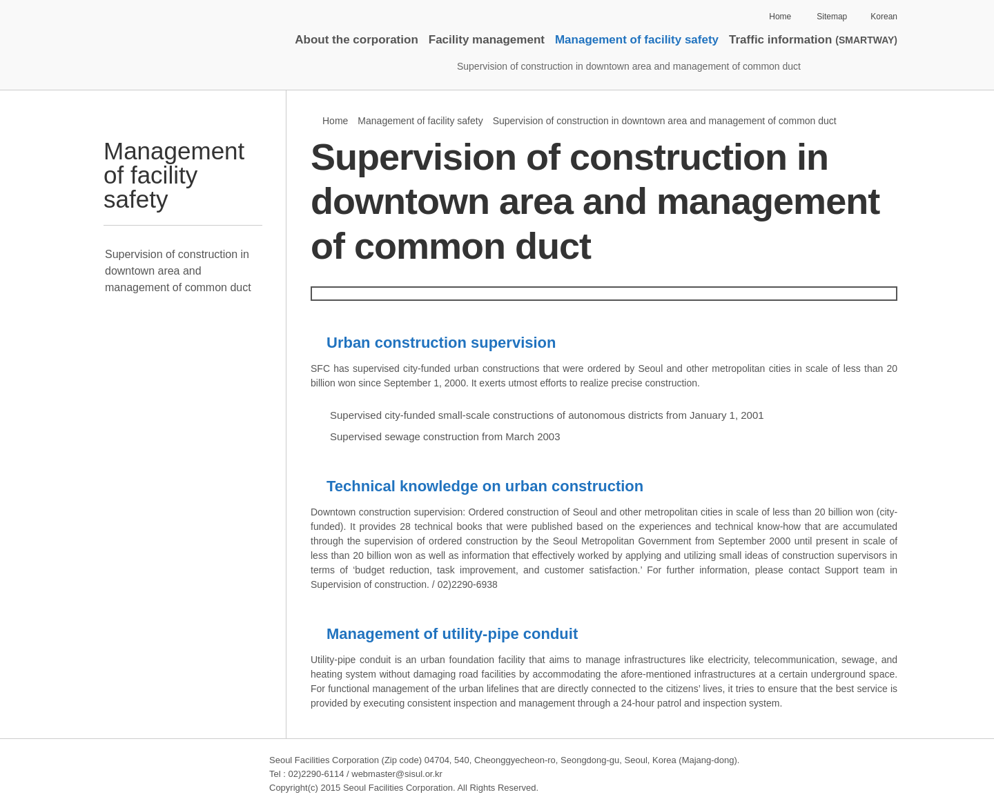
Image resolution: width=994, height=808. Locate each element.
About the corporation (356, 39)
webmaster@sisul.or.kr (396, 774)
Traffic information (813, 39)
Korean (883, 16)
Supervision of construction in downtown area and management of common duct (629, 66)
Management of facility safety (637, 39)
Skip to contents (131, 0)
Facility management (487, 39)
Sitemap (832, 16)
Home (780, 16)
